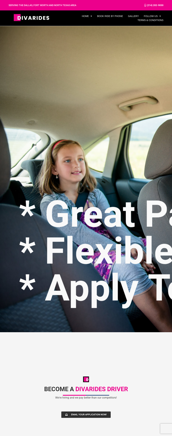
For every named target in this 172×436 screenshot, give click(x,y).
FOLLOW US (152, 16)
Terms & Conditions (150, 20)
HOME (87, 16)
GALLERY (133, 16)
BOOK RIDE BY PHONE (110, 16)
